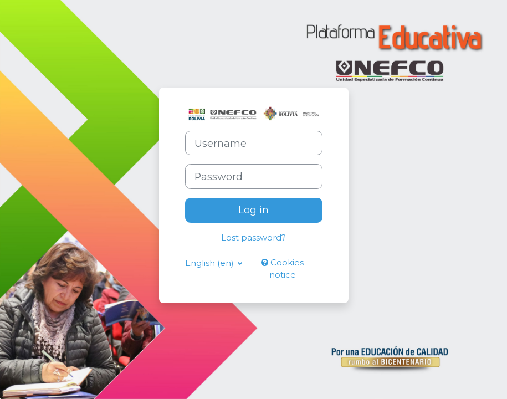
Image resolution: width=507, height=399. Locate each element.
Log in (253, 210)
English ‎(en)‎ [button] (210, 263)
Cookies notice (282, 269)
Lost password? (253, 238)
